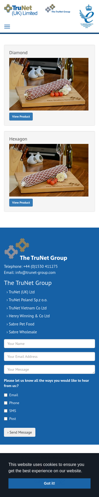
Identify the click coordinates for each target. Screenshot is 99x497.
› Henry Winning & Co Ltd (28, 315)
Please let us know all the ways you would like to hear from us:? (46, 383)
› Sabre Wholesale (22, 331)
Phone (11, 402)
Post (10, 418)
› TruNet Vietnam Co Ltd (27, 307)
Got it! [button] (49, 483)
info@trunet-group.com (35, 272)
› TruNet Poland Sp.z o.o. (27, 299)
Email (11, 395)
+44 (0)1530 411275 (40, 266)
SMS (10, 410)
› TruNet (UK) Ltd (21, 291)
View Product (21, 116)
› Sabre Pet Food (20, 324)
